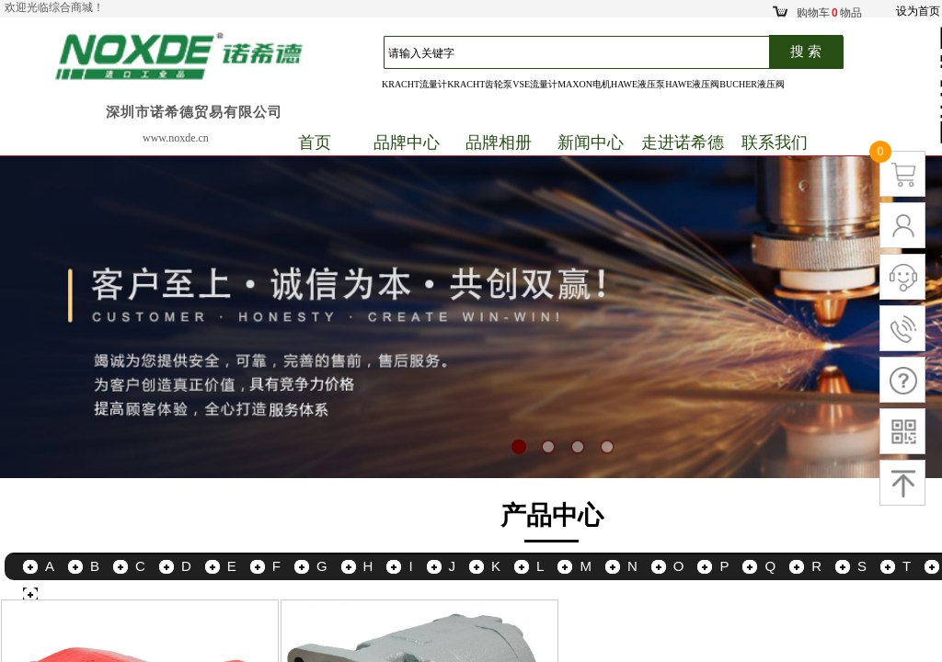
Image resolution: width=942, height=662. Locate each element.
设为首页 (918, 11)
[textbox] (585, 53)
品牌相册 (498, 142)
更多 (59, 593)
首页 (314, 142)
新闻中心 (590, 142)
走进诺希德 (682, 142)
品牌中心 (406, 142)
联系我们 (774, 142)
